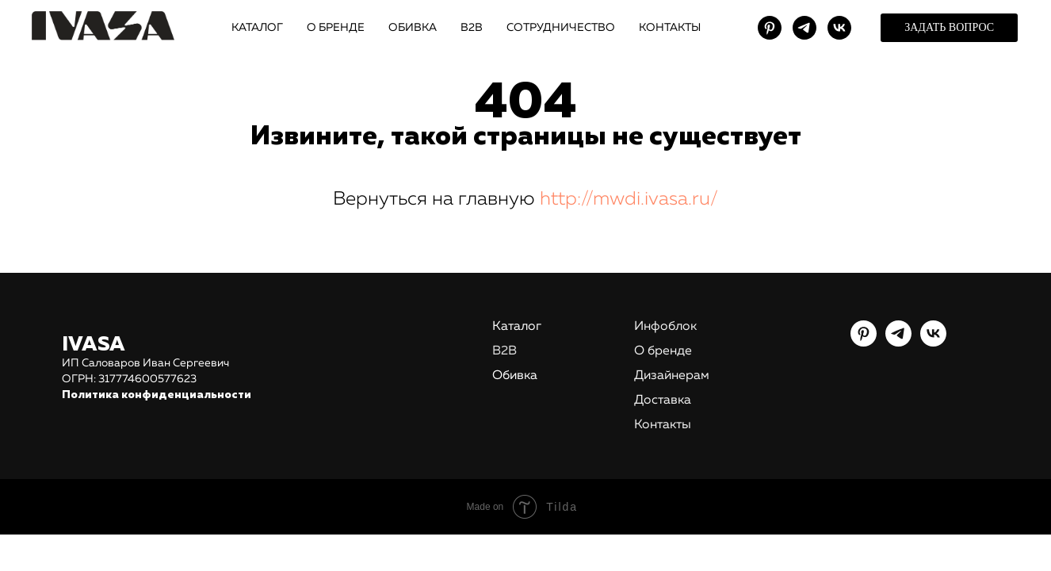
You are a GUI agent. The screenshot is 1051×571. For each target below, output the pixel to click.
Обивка (514, 376)
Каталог (516, 326)
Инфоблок (665, 326)
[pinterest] (770, 28)
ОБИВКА (412, 27)
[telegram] (804, 28)
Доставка (662, 400)
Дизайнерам (671, 376)
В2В (472, 27)
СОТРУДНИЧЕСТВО (560, 27)
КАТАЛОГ (257, 27)
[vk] (839, 28)
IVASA (93, 345)
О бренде (663, 351)
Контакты (662, 425)
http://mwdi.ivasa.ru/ (629, 199)
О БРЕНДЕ (336, 27)
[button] (949, 28)
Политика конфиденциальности (156, 394)
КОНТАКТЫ (670, 27)
